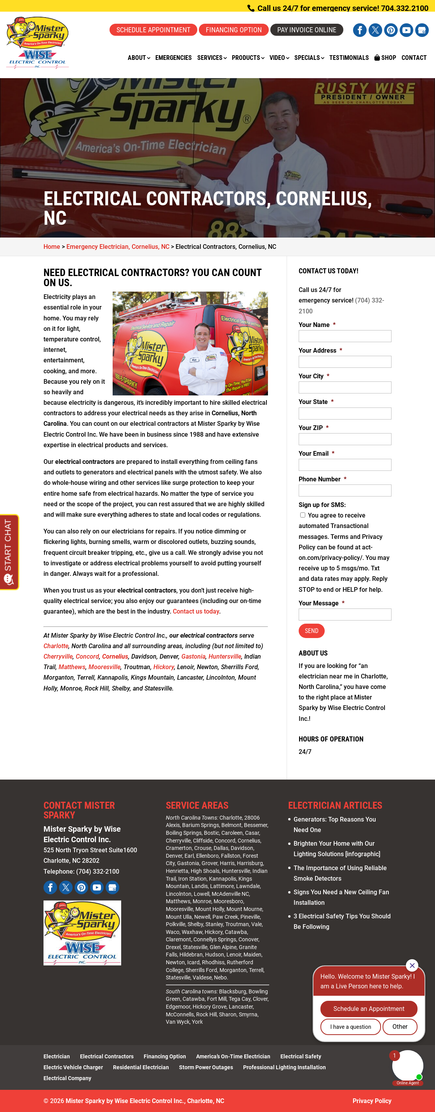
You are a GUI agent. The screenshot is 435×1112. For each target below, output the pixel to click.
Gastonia (193, 656)
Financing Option (234, 30)
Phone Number (322, 479)
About (137, 58)
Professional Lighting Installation (284, 1067)
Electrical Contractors (107, 1056)
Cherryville (58, 656)
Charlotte (56, 646)
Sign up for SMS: (322, 505)
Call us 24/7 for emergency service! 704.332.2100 (342, 8)
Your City (314, 376)
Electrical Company (67, 1078)
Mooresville (104, 667)
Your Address (320, 350)
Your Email (316, 453)
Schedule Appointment (153, 30)
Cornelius (115, 656)
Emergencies (173, 58)
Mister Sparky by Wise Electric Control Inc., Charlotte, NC (145, 1101)
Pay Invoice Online (306, 30)
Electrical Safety (300, 1056)
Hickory (163, 667)
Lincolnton (178, 894)
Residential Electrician (141, 1067)
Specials (307, 58)
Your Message (322, 603)
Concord (87, 656)
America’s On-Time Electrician (233, 1056)
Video (277, 58)
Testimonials (349, 58)
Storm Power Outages (206, 1067)
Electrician (57, 1056)
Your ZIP (314, 428)
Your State (316, 402)
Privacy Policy (372, 1101)
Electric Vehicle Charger (73, 1067)
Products (246, 58)
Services (210, 58)
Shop (385, 57)
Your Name (317, 325)
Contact (414, 58)
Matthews (72, 667)
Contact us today (196, 611)
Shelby (195, 924)
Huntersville (225, 656)
